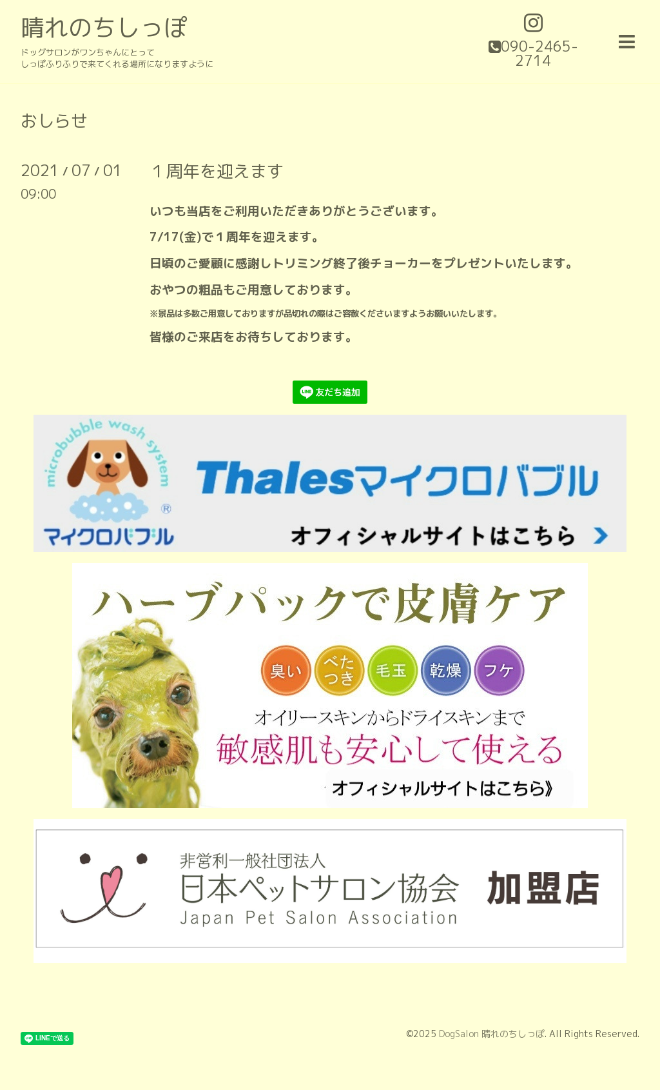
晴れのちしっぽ (104, 27)
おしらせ (54, 120)
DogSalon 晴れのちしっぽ (492, 1033)
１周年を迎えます (217, 171)
